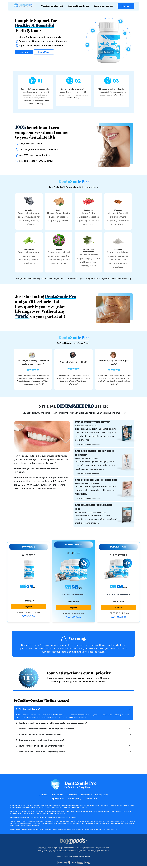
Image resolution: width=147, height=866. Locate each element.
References (86, 794)
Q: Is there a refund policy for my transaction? (38, 734)
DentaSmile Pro (73, 856)
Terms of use (56, 794)
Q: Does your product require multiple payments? (40, 740)
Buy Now (24, 52)
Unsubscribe (91, 798)
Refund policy (74, 798)
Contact (43, 794)
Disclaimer (72, 794)
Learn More (43, 52)
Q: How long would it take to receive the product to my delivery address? (51, 723)
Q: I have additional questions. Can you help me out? (41, 751)
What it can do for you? (52, 6)
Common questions (103, 6)
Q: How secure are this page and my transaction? (40, 746)
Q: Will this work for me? (28, 709)
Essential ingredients (78, 6)
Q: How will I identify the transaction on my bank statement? (45, 728)
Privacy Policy (101, 794)
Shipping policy (57, 798)
